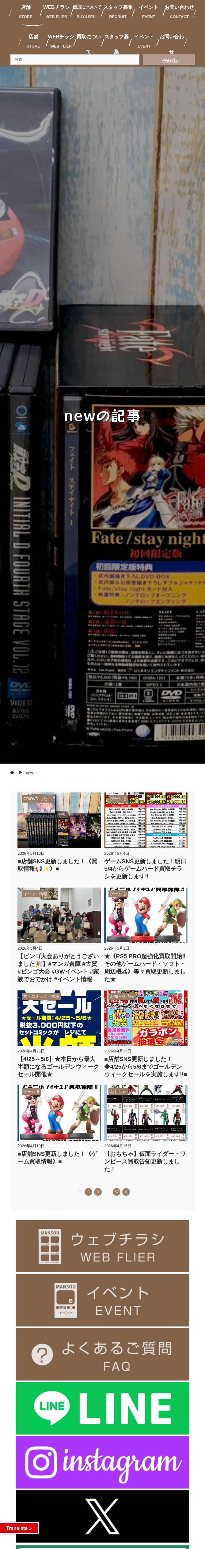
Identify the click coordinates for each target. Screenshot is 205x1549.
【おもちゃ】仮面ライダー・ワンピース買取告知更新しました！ (145, 1161)
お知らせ (118, 996)
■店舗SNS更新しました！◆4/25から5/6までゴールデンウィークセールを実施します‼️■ (145, 1067)
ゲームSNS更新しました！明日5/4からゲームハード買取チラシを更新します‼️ (145, 869)
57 (116, 1192)
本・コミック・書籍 (41, 996)
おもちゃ (118, 1091)
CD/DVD (30, 798)
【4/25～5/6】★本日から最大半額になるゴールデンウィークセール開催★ (58, 1067)
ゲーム (116, 798)
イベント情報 (35, 894)
